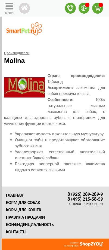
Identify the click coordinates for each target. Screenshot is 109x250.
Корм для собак (23, 202)
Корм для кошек (23, 209)
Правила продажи (25, 217)
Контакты (16, 231)
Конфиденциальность (30, 224)
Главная (14, 195)
